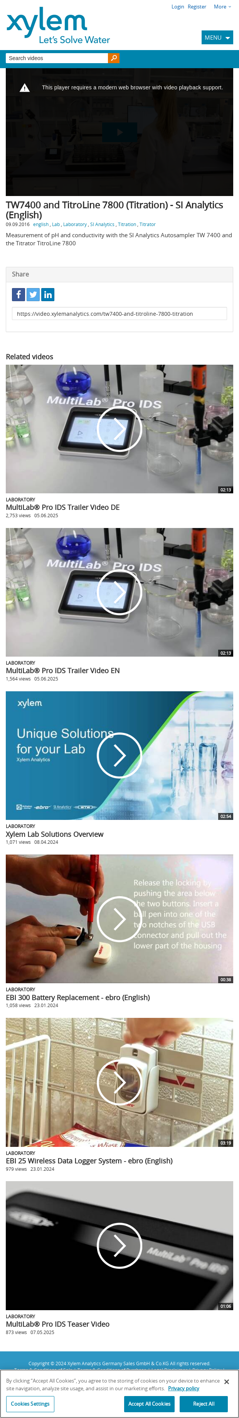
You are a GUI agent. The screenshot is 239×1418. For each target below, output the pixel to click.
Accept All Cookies (149, 1403)
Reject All (203, 1403)
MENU (213, 37)
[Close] (226, 1381)
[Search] (114, 58)
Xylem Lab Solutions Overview (54, 834)
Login (178, 6)
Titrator (148, 224)
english (41, 224)
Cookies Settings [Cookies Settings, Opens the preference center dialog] (30, 1403)
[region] (119, 1393)
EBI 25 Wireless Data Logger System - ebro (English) (89, 1160)
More (220, 6)
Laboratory (75, 224)
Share (20, 274)
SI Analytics (102, 224)
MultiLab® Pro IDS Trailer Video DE (63, 507)
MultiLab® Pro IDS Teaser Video (57, 1324)
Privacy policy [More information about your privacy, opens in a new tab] (183, 1388)
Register (197, 6)
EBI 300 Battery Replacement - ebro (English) (78, 997)
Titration (127, 224)
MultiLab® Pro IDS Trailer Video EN (63, 670)
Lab (56, 224)
